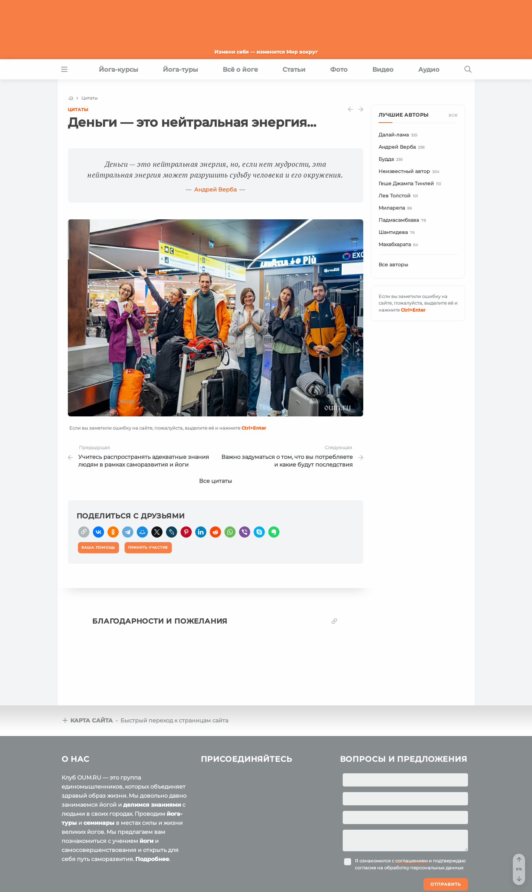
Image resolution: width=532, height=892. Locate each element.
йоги (146, 780)
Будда (392, 159)
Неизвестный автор (410, 171)
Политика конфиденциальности (188, 878)
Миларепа (397, 208)
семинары (99, 762)
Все (453, 114)
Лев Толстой (400, 196)
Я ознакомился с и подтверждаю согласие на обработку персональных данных (410, 804)
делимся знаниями (152, 744)
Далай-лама (399, 135)
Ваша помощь (423, 864)
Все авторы (393, 264)
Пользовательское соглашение (98, 878)
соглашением (411, 800)
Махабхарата (400, 244)
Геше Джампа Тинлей (411, 183)
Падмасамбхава (404, 220)
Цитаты (78, 109)
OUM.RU (101, 864)
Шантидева (398, 232)
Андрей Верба (215, 189)
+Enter (253, 428)
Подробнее (152, 799)
